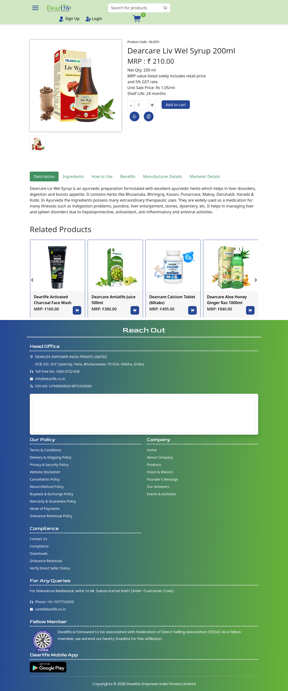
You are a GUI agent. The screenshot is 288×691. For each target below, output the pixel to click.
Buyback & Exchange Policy (51, 494)
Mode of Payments (45, 508)
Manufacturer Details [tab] (162, 176)
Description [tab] (44, 176)
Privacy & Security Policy (49, 464)
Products (154, 464)
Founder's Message (162, 479)
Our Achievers (158, 486)
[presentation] (32, 280)
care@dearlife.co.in (50, 609)
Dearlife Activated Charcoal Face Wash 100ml (53, 300)
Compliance (39, 546)
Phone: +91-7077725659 (54, 601)
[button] (35, 7)
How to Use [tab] (102, 176)
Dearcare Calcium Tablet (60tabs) (172, 299)
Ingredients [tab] (73, 176)
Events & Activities (161, 494)
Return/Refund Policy (47, 486)
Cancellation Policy (45, 479)
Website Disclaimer (45, 472)
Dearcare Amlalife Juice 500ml (113, 299)
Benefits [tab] (127, 176)
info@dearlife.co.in (50, 378)
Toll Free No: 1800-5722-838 (57, 371)
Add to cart (176, 104)
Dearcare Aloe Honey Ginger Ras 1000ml (227, 299)
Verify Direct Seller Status (50, 568)
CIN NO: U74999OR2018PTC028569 (63, 386)
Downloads (39, 553)
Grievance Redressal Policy (51, 516)
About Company (160, 457)
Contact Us (38, 538)
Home (152, 450)
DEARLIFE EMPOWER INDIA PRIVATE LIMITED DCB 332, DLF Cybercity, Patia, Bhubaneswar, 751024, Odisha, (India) (89, 360)
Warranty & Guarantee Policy (53, 501)
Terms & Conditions (45, 450)
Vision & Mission (160, 472)
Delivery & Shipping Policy (51, 457)
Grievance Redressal (46, 560)
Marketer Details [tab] (205, 176)
